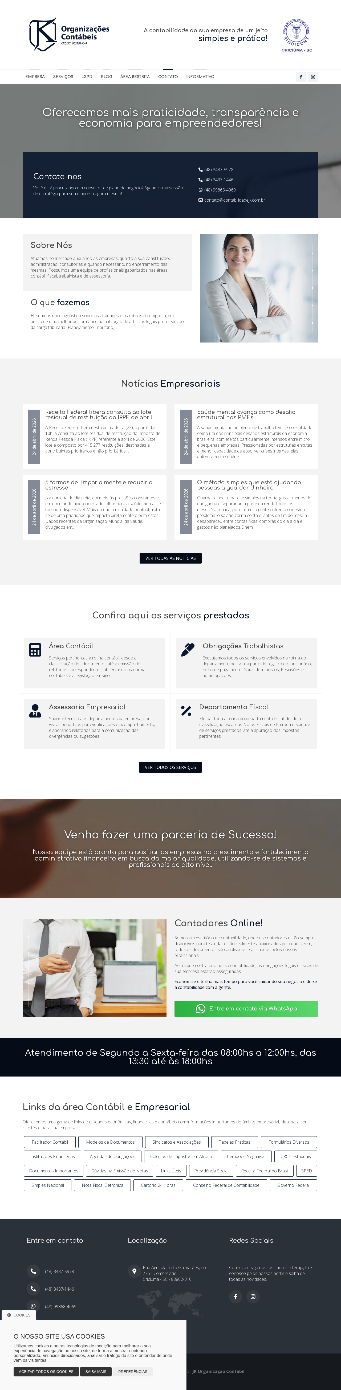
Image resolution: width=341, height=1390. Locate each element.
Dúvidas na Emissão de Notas (119, 1171)
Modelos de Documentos (110, 1142)
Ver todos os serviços (170, 767)
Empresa (35, 77)
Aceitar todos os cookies (46, 1371)
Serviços (63, 77)
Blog (106, 77)
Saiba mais (96, 1371)
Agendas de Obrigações (112, 1156)
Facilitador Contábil (50, 1142)
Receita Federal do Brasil (265, 1171)
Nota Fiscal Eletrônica (102, 1185)
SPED (306, 1171)
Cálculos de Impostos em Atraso (181, 1156)
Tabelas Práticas (234, 1142)
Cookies (19, 1315)
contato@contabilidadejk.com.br (234, 200)
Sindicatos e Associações (177, 1142)
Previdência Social (211, 1171)
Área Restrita (135, 77)
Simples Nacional (47, 1185)
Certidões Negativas (246, 1156)
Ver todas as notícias (170, 558)
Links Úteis (171, 1171)
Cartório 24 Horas (158, 1185)
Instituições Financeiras (52, 1156)
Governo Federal (293, 1185)
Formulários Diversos (289, 1142)
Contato (168, 77)
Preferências (132, 1371)
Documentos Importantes (53, 1171)
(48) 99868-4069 (220, 190)
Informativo (200, 77)
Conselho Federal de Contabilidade (226, 1185)
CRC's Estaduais (296, 1156)
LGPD (87, 77)
